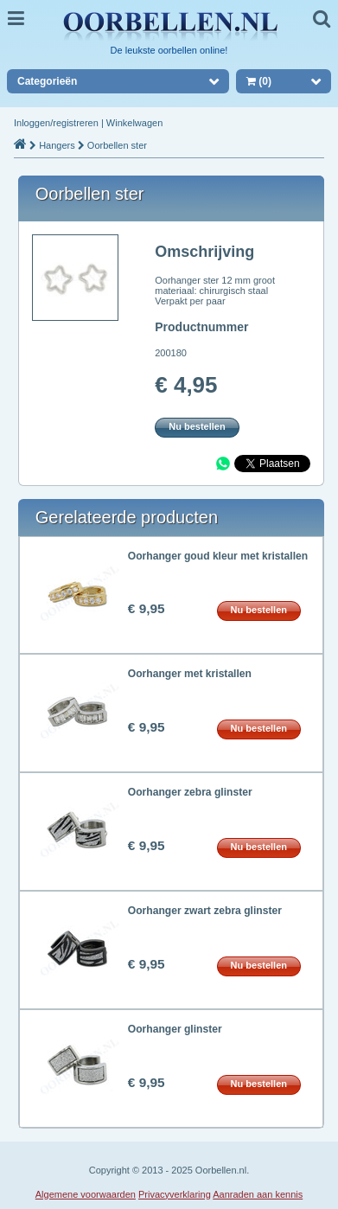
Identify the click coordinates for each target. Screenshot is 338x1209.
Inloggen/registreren (56, 123)
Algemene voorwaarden (85, 1194)
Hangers (57, 145)
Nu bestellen (197, 426)
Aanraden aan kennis (258, 1194)
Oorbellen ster (117, 145)
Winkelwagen (134, 123)
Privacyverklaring (174, 1194)
